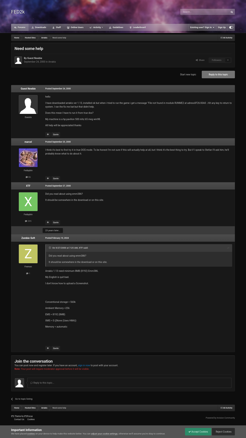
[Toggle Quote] (50, 247)
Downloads (40, 27)
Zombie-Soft (28, 238)
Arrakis (52, 61)
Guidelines (117, 27)
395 (28, 221)
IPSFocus (28, 416)
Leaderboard (139, 27)
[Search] (196, 12)
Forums (21, 27)
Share (200, 60)
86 (28, 177)
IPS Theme (16, 416)
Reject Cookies (223, 431)
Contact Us (19, 419)
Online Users (77, 27)
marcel (28, 141)
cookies (31, 433)
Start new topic (188, 74)
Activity (97, 27)
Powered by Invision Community (220, 418)
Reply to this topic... (42, 382)
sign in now (84, 365)
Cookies (31, 419)
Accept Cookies (197, 431)
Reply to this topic (218, 74)
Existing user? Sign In (202, 27)
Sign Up (222, 27)
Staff (58, 27)
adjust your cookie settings (104, 433)
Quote (55, 134)
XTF (28, 185)
